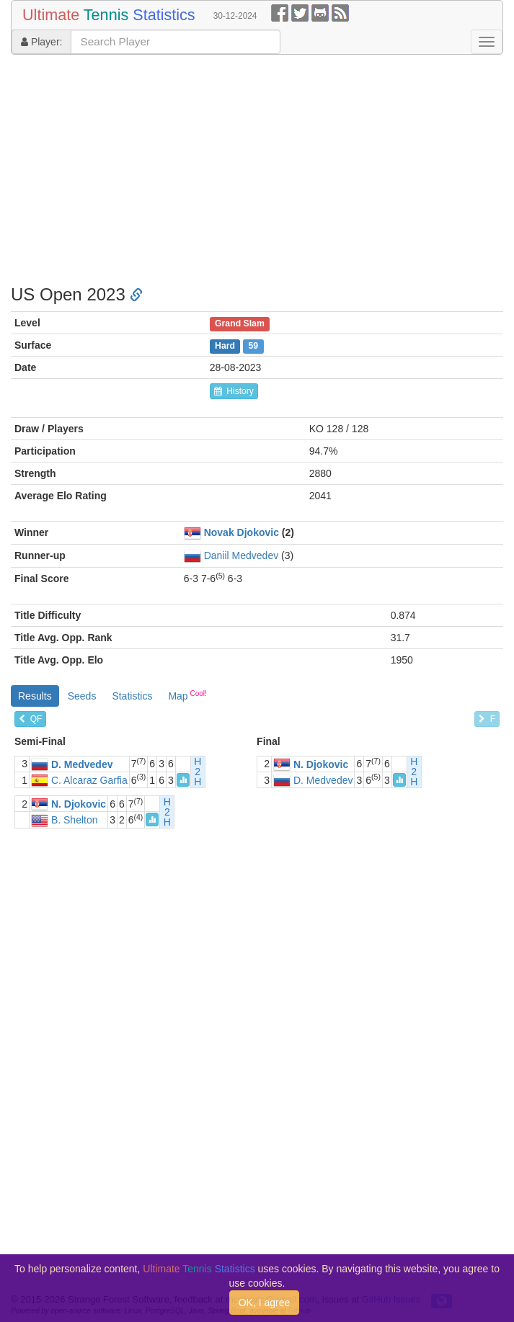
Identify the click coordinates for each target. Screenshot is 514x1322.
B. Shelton (74, 820)
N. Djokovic (320, 764)
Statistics (132, 696)
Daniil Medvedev (241, 555)
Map (187, 695)
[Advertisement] (257, 170)
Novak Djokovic (241, 532)
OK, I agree (265, 1302)
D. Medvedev (82, 764)
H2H (197, 771)
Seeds (82, 696)
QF (30, 719)
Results (35, 696)
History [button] (234, 391)
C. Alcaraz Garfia (89, 780)
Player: (41, 42)
